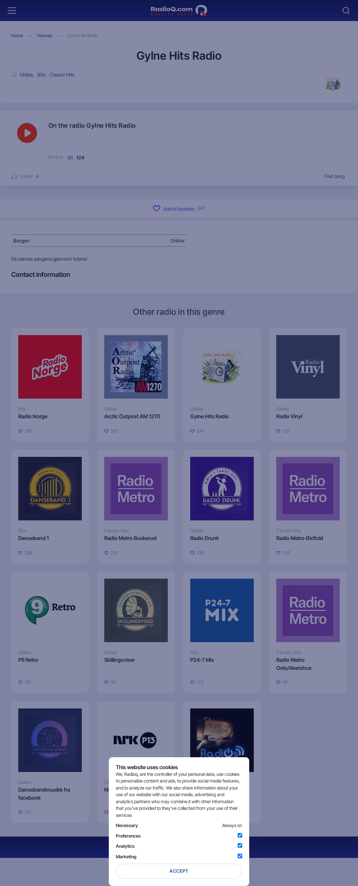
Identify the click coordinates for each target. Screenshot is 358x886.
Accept (179, 871)
